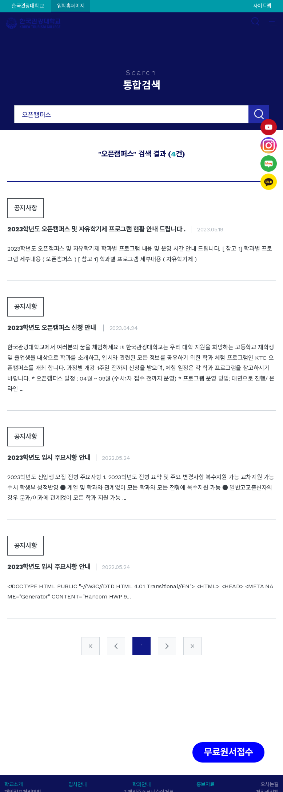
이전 (116, 646)
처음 (90, 646)
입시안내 (77, 784)
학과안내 (141, 784)
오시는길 (269, 784)
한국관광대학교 (28, 6)
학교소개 (13, 784)
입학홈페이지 (71, 6)
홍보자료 (205, 784)
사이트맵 (262, 6)
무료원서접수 (228, 752)
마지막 (192, 646)
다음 (167, 646)
